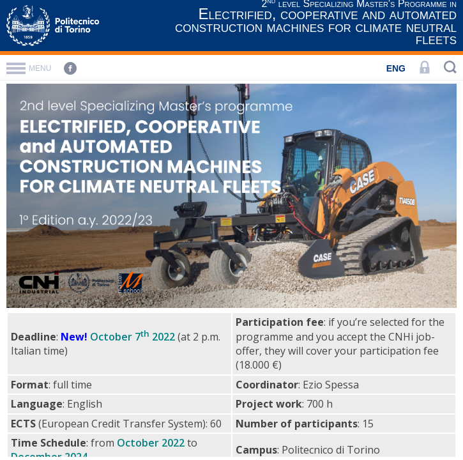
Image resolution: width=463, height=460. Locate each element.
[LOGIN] (424, 68)
